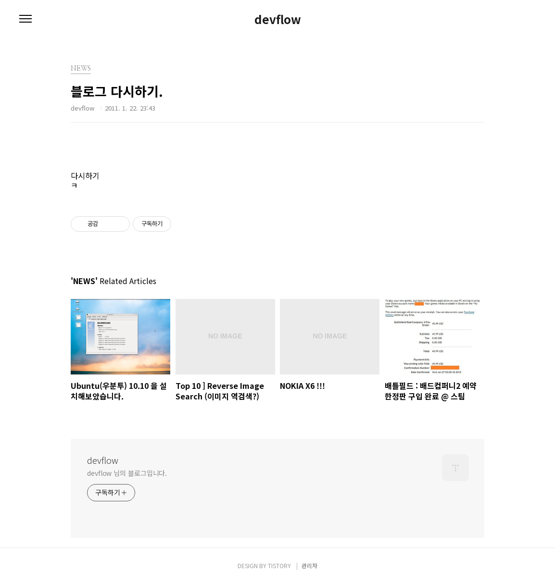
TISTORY (279, 565)
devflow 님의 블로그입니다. (127, 473)
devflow (277, 19)
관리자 (309, 565)
